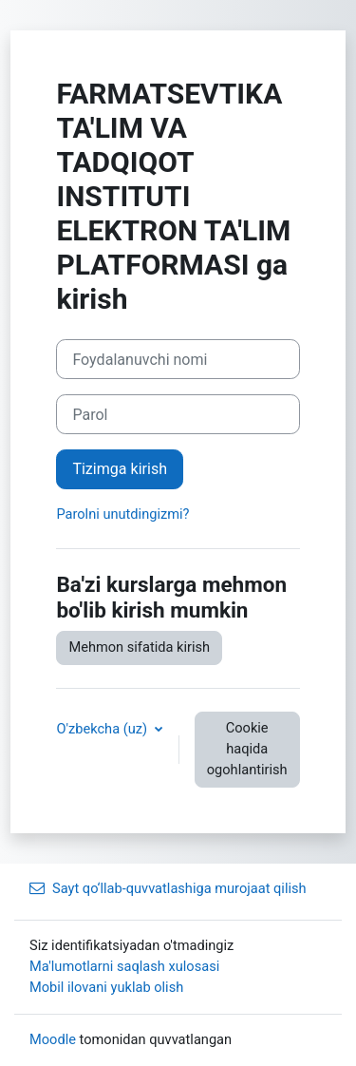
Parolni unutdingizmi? (122, 514)
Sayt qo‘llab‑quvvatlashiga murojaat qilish (168, 888)
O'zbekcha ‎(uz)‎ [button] (103, 728)
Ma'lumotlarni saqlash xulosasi (124, 966)
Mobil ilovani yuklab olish (106, 987)
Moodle (52, 1039)
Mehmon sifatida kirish (139, 647)
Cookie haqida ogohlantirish (247, 748)
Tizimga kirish (119, 469)
